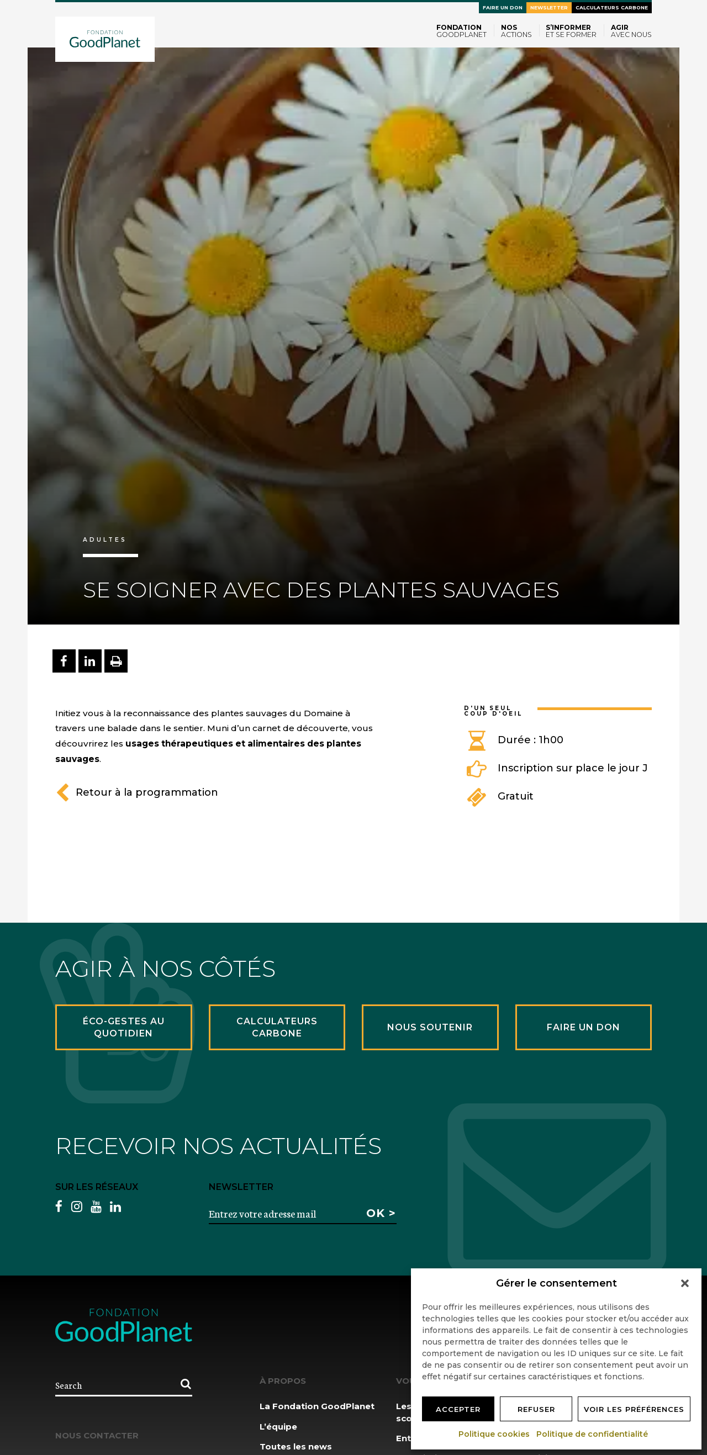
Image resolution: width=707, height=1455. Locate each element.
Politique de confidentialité (592, 1434)
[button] (684, 1283)
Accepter (458, 1409)
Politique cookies (494, 1434)
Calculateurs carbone (612, 7)
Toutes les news (296, 1446)
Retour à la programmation (136, 792)
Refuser (536, 1409)
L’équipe (278, 1426)
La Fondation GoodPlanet (317, 1406)
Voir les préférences (634, 1409)
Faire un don (503, 7)
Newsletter (549, 7)
